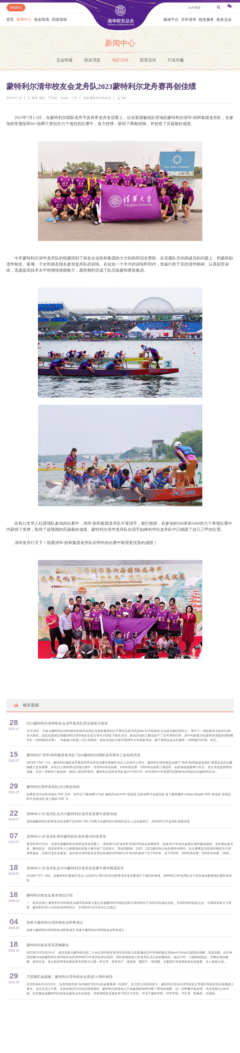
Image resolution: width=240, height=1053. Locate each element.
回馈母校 (59, 19)
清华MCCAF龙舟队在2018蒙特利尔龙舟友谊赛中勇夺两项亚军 (75, 868)
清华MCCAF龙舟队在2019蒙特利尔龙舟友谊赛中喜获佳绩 (72, 814)
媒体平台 (171, 19)
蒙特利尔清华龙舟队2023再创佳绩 (53, 787)
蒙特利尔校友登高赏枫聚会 (48, 945)
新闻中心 (24, 19)
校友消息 (92, 60)
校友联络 (41, 19)
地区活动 (120, 60)
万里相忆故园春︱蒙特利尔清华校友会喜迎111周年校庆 (70, 977)
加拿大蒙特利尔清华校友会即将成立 (55, 922)
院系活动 (148, 60)
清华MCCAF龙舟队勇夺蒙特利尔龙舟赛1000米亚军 (66, 836)
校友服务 (206, 19)
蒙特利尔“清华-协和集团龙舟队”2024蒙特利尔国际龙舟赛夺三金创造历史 (84, 755)
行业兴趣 (176, 60)
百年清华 (188, 19)
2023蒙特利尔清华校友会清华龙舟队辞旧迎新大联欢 (67, 723)
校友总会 (224, 19)
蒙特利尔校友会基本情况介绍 (50, 895)
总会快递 (64, 60)
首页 (10, 19)
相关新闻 (26, 705)
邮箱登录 (16, 7)
